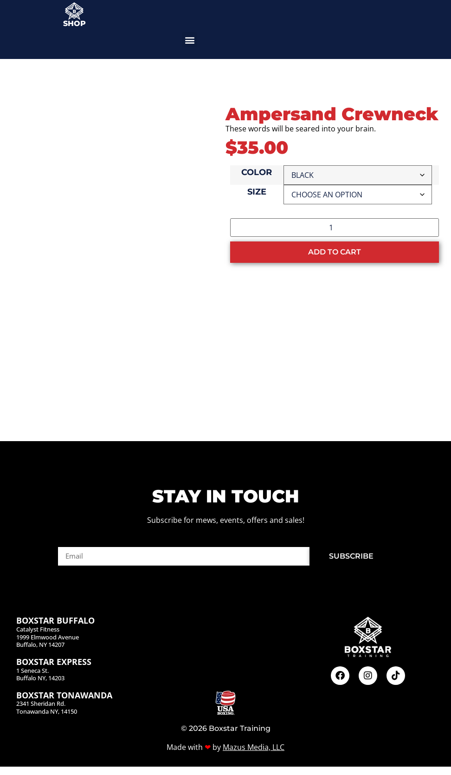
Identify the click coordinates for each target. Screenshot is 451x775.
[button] (189, 39)
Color (256, 172)
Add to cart (334, 251)
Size (256, 192)
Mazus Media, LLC (253, 755)
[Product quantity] (334, 227)
